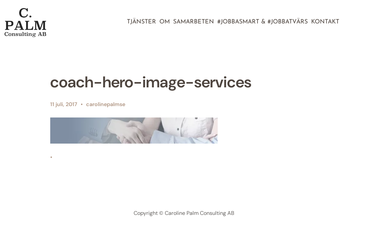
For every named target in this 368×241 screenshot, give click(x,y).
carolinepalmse (105, 104)
